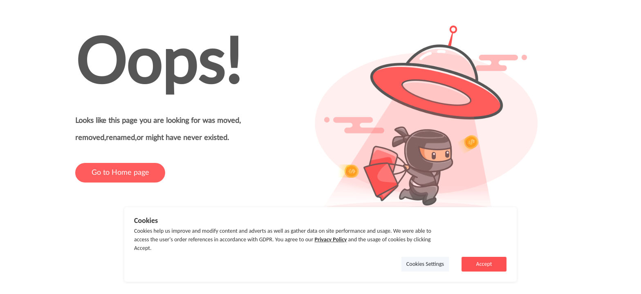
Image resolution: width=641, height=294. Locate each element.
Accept (484, 264)
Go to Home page (120, 172)
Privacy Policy (330, 239)
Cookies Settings (425, 264)
